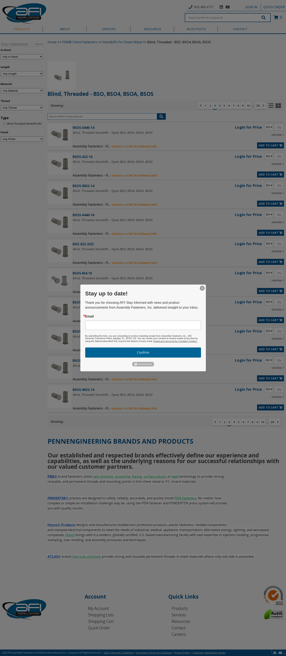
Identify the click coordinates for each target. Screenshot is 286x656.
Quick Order (99, 628)
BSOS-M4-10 (82, 273)
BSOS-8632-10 (83, 389)
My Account (98, 608)
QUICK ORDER (274, 7)
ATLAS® (54, 556)
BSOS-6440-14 (83, 127)
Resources (181, 621)
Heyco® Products (61, 525)
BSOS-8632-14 (83, 186)
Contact (179, 628)
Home (52, 42)
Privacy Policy (182, 652)
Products (180, 608)
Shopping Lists (101, 615)
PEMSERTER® (58, 498)
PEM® (52, 476)
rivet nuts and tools (86, 556)
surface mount (155, 476)
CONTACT (240, 29)
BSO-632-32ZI (83, 244)
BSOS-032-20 (82, 302)
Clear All (39, 44)
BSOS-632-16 (82, 156)
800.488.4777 (204, 7)
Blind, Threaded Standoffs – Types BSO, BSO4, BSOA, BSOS (112, 132)
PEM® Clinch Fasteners (79, 42)
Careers (179, 634)
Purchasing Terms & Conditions (154, 652)
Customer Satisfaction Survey (209, 652)
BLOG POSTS (196, 29)
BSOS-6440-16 (83, 215)
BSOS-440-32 (82, 360)
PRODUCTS (21, 29)
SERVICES (109, 29)
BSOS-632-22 (82, 331)
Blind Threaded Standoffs (90, 307)
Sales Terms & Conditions (118, 652)
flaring (137, 476)
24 (257, 105)
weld (175, 476)
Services (179, 615)
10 (248, 105)
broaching (122, 476)
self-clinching (103, 476)
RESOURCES (152, 29)
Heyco (70, 535)
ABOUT (65, 29)
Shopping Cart (101, 621)
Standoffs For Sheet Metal (122, 42)
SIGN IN (251, 7)
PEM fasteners (185, 498)
